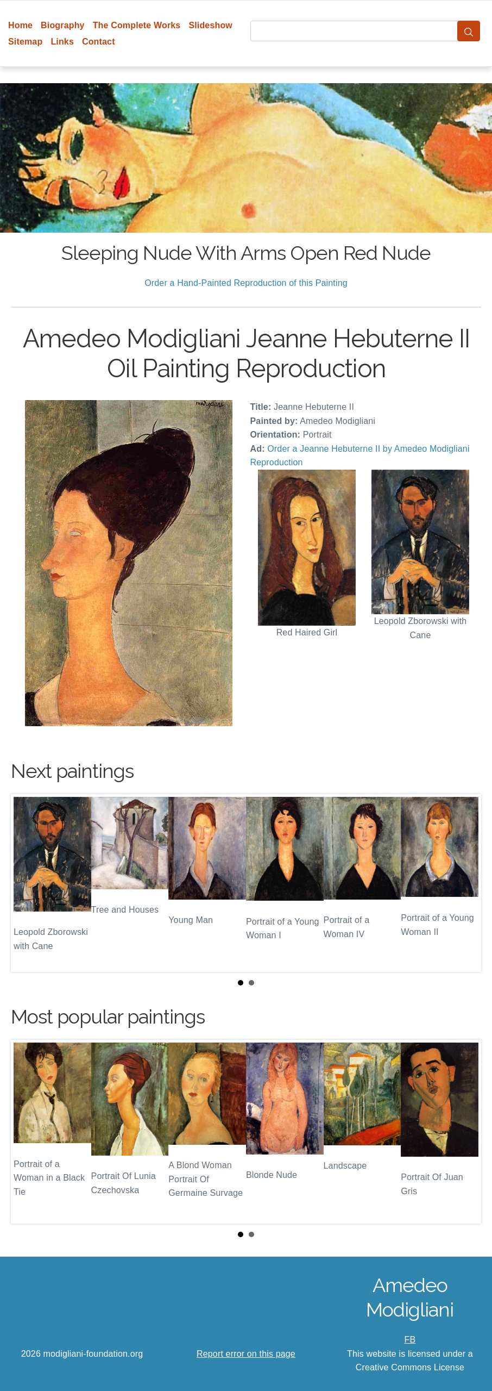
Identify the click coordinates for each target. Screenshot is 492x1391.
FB (410, 1339)
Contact (98, 41)
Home (20, 25)
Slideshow (210, 25)
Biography (63, 25)
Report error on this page (246, 1353)
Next (464, 882)
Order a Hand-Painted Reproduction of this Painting (246, 283)
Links (62, 41)
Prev (27, 882)
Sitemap (25, 41)
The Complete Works (137, 25)
